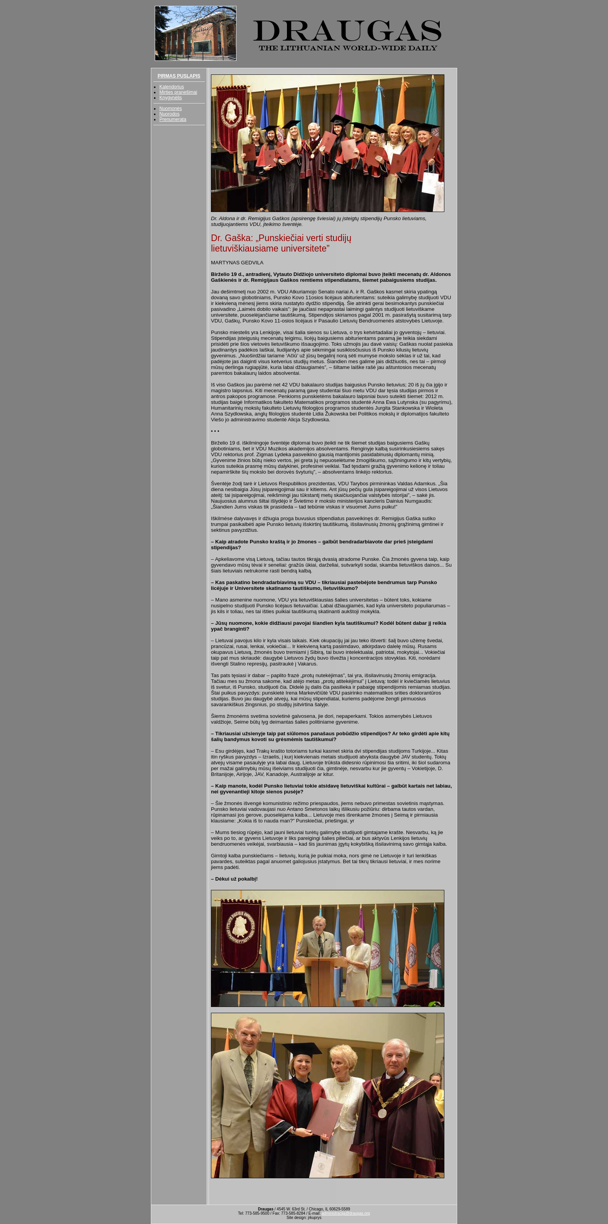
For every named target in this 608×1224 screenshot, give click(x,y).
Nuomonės (170, 108)
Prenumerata (172, 119)
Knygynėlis (170, 97)
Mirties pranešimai (178, 92)
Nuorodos (169, 114)
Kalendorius (171, 87)
